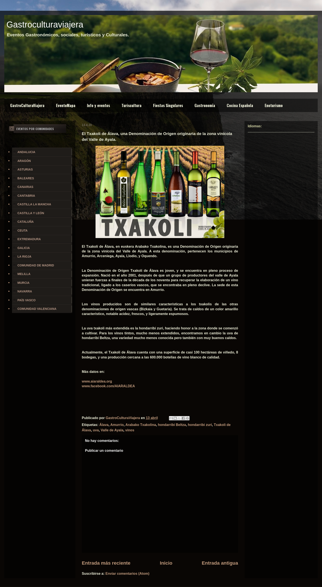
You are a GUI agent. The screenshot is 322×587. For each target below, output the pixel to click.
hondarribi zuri (200, 425)
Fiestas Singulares (168, 105)
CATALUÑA (25, 221)
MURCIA (23, 282)
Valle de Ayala (112, 430)
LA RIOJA (24, 256)
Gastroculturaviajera (44, 24)
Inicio (166, 563)
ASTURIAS (25, 169)
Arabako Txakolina (140, 425)
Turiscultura (131, 105)
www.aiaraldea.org (97, 381)
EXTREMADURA (29, 239)
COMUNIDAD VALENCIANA (36, 308)
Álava (104, 425)
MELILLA (23, 274)
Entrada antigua (220, 563)
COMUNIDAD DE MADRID (35, 265)
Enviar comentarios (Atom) (127, 573)
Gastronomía (204, 105)
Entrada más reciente (106, 563)
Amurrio (117, 425)
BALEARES (25, 178)
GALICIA (23, 248)
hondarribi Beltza (172, 425)
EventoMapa (65, 105)
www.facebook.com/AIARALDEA (108, 386)
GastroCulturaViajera (27, 105)
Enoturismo (274, 105)
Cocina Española (240, 105)
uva (96, 430)
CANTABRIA (26, 195)
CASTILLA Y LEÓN (30, 213)
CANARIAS (25, 187)
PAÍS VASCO (26, 300)
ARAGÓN (24, 161)
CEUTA (22, 230)
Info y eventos (98, 105)
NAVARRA (24, 291)
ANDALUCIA (26, 152)
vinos (129, 430)
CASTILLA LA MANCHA (34, 204)
